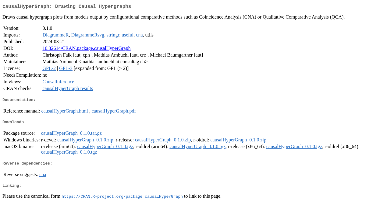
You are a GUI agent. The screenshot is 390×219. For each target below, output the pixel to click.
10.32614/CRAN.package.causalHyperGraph (86, 49)
